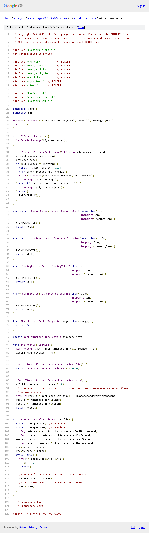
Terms (43, 527)
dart (7, 18)
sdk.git (19, 18)
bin (93, 18)
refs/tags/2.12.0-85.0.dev (47, 18)
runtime (80, 18)
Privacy (33, 527)
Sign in (141, 6)
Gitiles (22, 527)
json (142, 527)
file (81, 27)
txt (133, 527)
